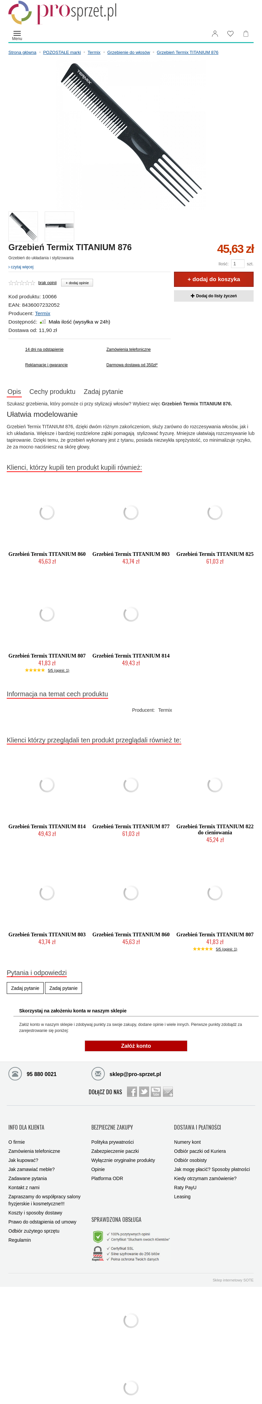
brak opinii (47, 282)
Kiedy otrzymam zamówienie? (205, 1170)
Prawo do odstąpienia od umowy (42, 1214)
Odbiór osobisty (190, 1152)
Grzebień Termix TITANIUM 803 (131, 556)
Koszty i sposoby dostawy (35, 1205)
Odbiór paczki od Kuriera (200, 1143)
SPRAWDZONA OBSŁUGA (116, 1207)
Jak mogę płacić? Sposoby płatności (212, 1161)
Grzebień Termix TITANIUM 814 (131, 657)
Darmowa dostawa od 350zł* (132, 365)
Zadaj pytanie (120, 392)
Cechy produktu (62, 392)
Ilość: (223, 263)
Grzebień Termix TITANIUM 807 (47, 657)
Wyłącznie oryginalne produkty (123, 1152)
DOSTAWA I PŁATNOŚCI (197, 1124)
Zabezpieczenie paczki (115, 1143)
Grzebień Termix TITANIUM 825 (215, 556)
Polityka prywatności (112, 1134)
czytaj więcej (21, 267)
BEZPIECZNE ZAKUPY (112, 1124)
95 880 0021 (32, 1075)
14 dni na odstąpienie (44, 349)
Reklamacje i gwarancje (46, 365)
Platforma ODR (107, 1170)
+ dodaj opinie (77, 283)
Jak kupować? (23, 1152)
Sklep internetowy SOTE (233, 1263)
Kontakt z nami (24, 1179)
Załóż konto (136, 1047)
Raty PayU (185, 1179)
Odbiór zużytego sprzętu (33, 1223)
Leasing (182, 1189)
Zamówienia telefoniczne (128, 349)
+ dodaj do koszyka (213, 279)
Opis (17, 392)
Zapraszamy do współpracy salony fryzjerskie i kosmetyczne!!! (44, 1192)
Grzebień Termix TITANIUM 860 (47, 556)
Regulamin (19, 1232)
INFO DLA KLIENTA (26, 1124)
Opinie (98, 1161)
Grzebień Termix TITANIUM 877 (131, 828)
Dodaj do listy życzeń (214, 296)
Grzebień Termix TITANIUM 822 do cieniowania (215, 831)
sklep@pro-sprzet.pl (126, 1075)
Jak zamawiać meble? (31, 1161)
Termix (42, 313)
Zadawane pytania (27, 1170)
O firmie (16, 1134)
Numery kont (187, 1134)
